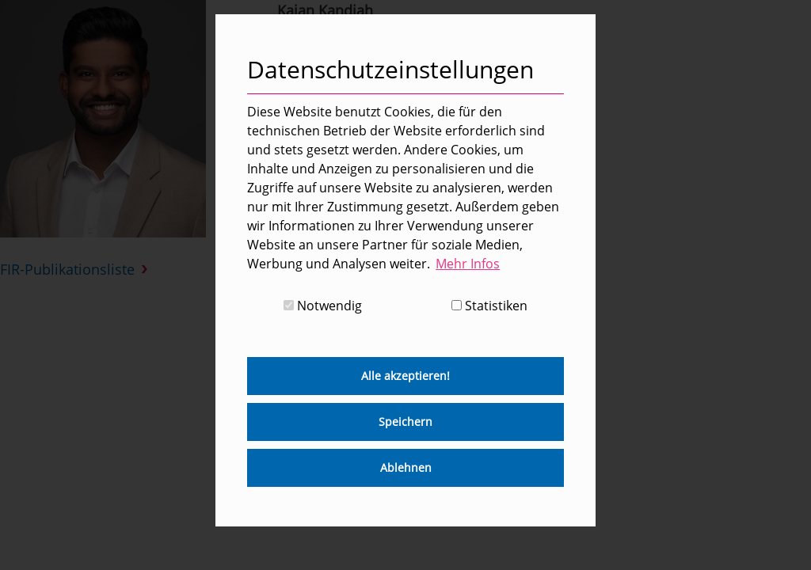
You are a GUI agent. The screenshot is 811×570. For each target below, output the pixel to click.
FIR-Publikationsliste (67, 269)
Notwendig (323, 305)
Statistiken (489, 305)
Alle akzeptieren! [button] (405, 375)
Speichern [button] (405, 421)
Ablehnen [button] (406, 467)
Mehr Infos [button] (468, 263)
